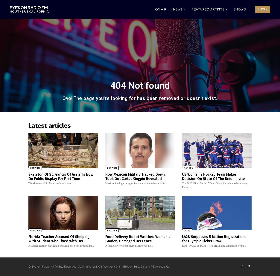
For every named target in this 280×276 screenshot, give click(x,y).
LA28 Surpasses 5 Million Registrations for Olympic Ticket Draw (215, 239)
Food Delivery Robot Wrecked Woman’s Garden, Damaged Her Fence (139, 239)
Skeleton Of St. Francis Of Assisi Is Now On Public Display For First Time (61, 176)
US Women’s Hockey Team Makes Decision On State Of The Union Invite (214, 176)
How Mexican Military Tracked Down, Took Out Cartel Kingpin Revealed (136, 176)
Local (186, 231)
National (35, 168)
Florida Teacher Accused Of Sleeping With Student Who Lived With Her (59, 239)
